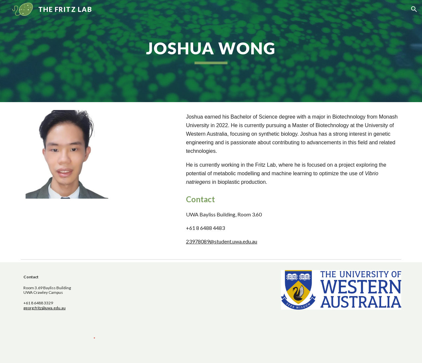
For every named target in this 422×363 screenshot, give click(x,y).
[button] (414, 9)
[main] (211, 51)
